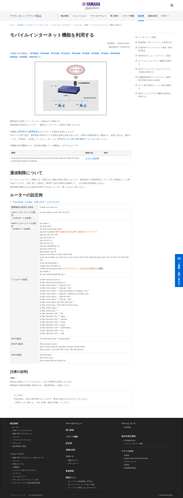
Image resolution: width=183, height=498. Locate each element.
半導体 (126, 465)
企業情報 (127, 427)
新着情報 (70, 471)
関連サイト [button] (71, 477)
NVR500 (23, 57)
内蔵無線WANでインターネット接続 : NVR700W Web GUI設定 (154, 78)
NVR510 (14, 57)
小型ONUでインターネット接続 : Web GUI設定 (154, 49)
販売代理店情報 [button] (129, 436)
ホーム (12, 25)
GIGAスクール (18, 464)
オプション (16, 443)
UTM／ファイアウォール (22, 430)
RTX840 (86, 53)
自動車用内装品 (130, 468)
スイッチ (15, 437)
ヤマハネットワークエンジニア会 (25, 480)
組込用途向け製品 (19, 446)
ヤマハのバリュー (98, 16)
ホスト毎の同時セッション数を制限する (154, 86)
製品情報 (65, 16)
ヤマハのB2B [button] (128, 451)
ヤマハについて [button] (129, 423)
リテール (15, 461)
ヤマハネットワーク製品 (25, 15)
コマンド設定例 (92, 158)
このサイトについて (17, 495)
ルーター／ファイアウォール (37, 25)
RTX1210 (65, 53)
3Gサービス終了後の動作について (76, 139)
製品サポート (73, 460)
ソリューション (79, 16)
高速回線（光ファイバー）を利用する (154, 42)
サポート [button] (70, 456)
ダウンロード (73, 463)
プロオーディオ (130, 462)
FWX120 (33, 57)
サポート (165, 16)
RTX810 (104, 53)
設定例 (141, 16)
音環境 (126, 455)
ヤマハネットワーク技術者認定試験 (26, 483)
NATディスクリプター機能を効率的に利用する (154, 95)
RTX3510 (34, 53)
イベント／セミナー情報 (133, 444)
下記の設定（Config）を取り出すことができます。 (37, 202)
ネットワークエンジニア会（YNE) (81, 485)
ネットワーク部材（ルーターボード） (82, 488)
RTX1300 (44, 53)
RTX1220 (55, 53)
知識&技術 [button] (70, 450)
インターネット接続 (80, 25)
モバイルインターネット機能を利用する (154, 62)
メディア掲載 (128, 16)
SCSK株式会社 (130, 440)
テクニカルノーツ (19, 477)
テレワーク (16, 473)
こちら (68, 187)
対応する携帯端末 (29, 131)
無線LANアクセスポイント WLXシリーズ (28, 458)
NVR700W (115, 53)
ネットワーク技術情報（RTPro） (81, 481)
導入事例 (114, 16)
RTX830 (95, 53)
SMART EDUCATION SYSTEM (136, 459)
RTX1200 (76, 53)
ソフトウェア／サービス (21, 440)
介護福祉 (15, 467)
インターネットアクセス (60, 25)
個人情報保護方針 (35, 495)
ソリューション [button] (17, 454)
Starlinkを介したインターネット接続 (153, 56)
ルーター (15, 427)
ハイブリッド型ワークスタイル (24, 470)
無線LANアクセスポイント (22, 434)
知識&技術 (152, 16)
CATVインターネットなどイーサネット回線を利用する (153, 70)
